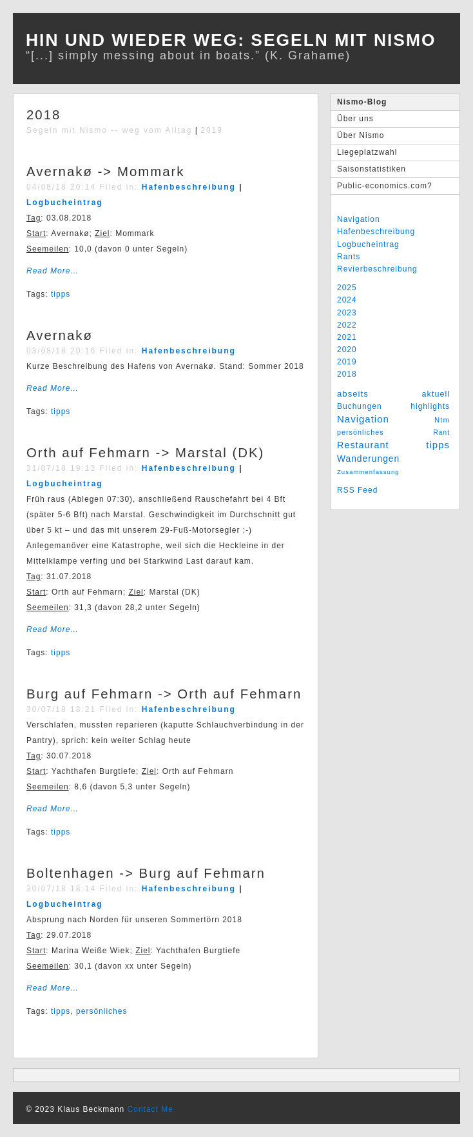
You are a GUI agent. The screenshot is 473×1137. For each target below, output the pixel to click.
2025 (347, 287)
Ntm (442, 420)
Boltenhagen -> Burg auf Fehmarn (145, 873)
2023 (347, 312)
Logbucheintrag (368, 244)
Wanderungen (368, 459)
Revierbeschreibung (377, 268)
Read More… (52, 270)
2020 (347, 349)
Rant (441, 432)
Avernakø (59, 335)
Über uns (355, 118)
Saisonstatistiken (371, 168)
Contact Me (150, 1109)
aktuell (436, 394)
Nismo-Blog (362, 101)
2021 (347, 337)
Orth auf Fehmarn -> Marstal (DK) (145, 453)
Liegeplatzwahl (367, 152)
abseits (353, 394)
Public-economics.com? (384, 185)
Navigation (358, 219)
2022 (347, 325)
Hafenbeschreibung (376, 231)
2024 (347, 299)
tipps (438, 444)
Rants (348, 256)
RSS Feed (357, 490)
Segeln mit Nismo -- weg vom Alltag (109, 130)
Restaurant (363, 445)
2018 (347, 374)
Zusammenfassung (368, 471)
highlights (430, 406)
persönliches (360, 432)
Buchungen (359, 406)
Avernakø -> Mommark (105, 171)
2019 (347, 361)
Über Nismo (360, 135)
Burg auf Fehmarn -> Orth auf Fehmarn (164, 694)
